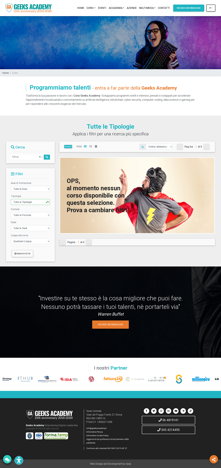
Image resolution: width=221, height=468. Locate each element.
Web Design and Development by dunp (110, 463)
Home (5, 72)
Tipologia (16, 196)
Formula (15, 209)
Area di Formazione (21, 182)
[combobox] (27, 157)
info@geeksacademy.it (96, 428)
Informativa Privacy (94, 432)
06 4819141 (169, 420)
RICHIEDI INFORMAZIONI (110, 324)
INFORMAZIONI (189, 8)
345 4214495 (168, 430)
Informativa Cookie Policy (97, 435)
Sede (13, 222)
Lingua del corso (19, 235)
